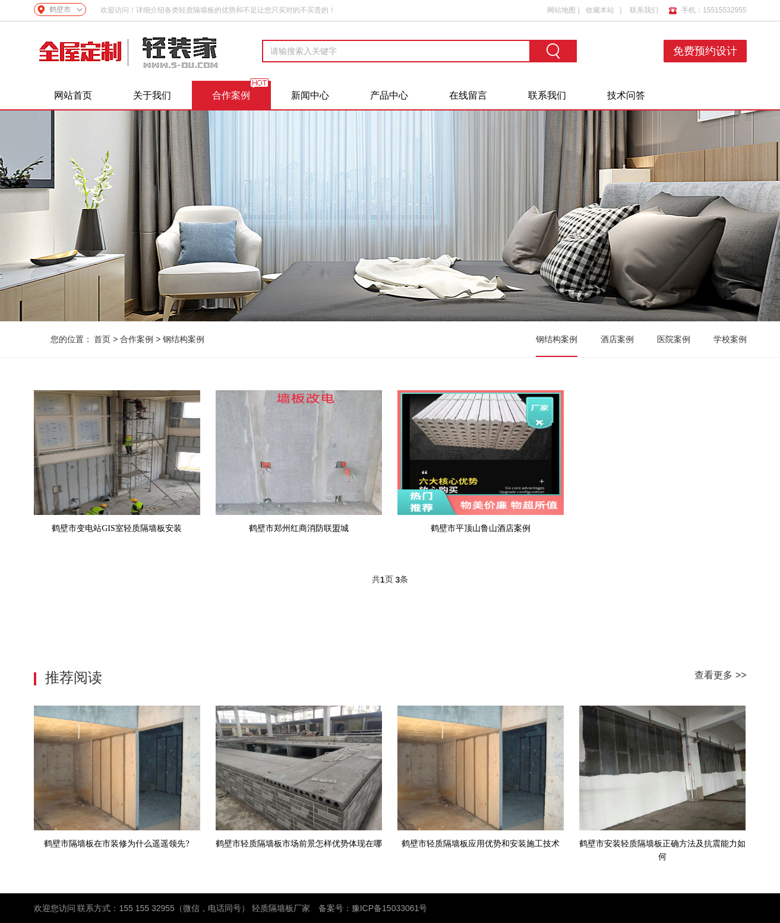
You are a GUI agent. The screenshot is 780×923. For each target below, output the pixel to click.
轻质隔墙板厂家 (281, 908)
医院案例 (673, 339)
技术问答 (626, 95)
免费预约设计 (708, 51)
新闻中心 (310, 95)
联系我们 (644, 7)
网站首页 (73, 95)
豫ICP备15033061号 (390, 908)
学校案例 (730, 339)
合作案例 (231, 95)
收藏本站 (600, 7)
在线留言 (468, 95)
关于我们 (152, 95)
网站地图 (561, 7)
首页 (102, 339)
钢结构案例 (183, 339)
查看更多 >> (720, 675)
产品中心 (389, 95)
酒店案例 (617, 339)
